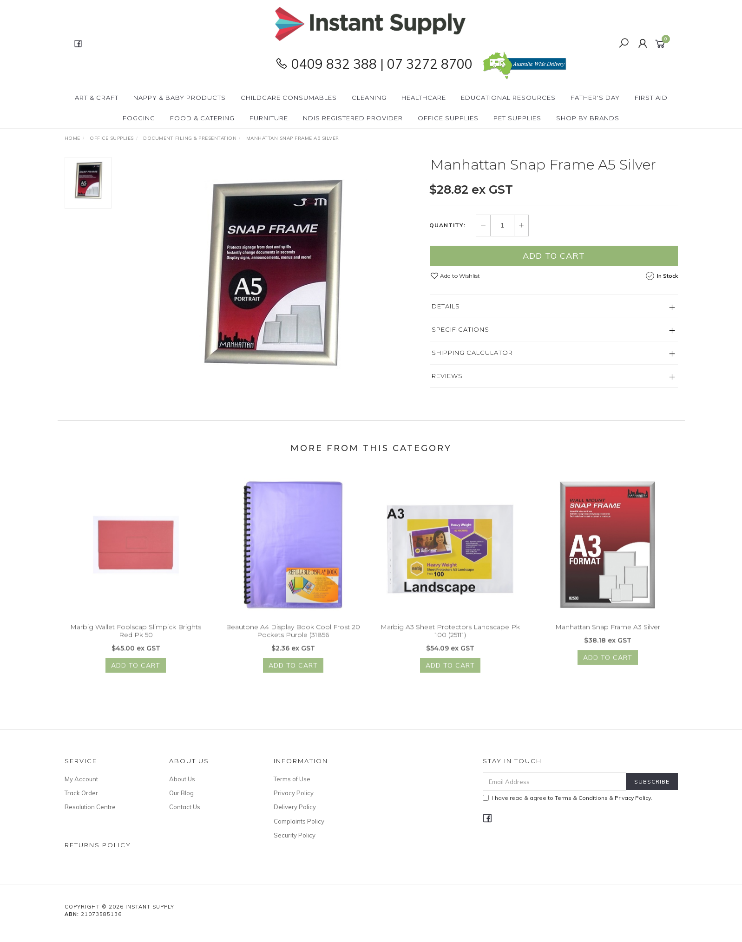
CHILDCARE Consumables (289, 97)
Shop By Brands (587, 118)
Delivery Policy (295, 807)
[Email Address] (554, 781)
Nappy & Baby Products (179, 97)
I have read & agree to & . (567, 797)
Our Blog (181, 793)
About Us (182, 779)
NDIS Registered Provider (353, 118)
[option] (270, 273)
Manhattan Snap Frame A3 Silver (607, 634)
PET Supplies (517, 118)
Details (446, 306)
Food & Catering (202, 118)
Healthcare (423, 97)
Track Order (81, 793)
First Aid (651, 97)
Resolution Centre (90, 807)
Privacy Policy (294, 793)
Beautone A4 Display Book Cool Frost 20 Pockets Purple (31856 (293, 638)
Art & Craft (96, 97)
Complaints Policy (299, 821)
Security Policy (294, 835)
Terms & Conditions (581, 797)
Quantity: (447, 226)
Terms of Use (292, 779)
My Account (81, 779)
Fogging (139, 118)
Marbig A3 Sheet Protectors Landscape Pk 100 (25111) (450, 638)
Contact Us (184, 807)
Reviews (447, 375)
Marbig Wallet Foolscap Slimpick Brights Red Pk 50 (135, 638)
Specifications (460, 329)
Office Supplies (448, 118)
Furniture (269, 118)
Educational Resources (508, 97)
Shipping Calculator (472, 352)
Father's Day (595, 97)
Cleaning (369, 97)
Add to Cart (554, 255)
